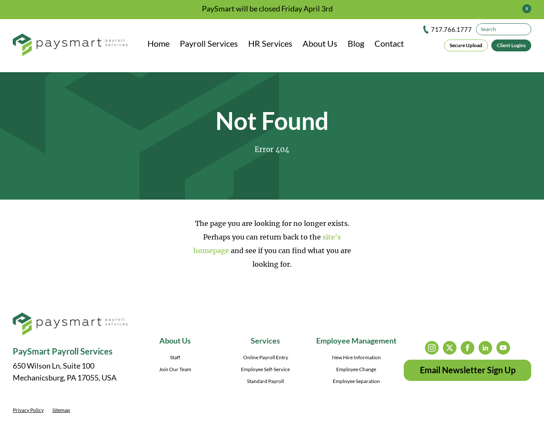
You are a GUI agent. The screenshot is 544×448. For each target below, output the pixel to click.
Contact (389, 43)
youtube (503, 348)
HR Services (270, 43)
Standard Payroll (265, 381)
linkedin (485, 348)
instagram (432, 348)
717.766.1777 (451, 29)
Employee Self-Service (265, 369)
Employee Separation (356, 381)
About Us (320, 43)
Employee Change (356, 369)
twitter (449, 348)
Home (158, 43)
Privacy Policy (28, 410)
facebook (467, 348)
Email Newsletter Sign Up (468, 370)
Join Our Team (175, 369)
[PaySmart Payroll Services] (70, 45)
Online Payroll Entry (265, 357)
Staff (175, 357)
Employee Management (356, 340)
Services (265, 340)
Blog (356, 43)
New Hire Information (356, 357)
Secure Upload (466, 45)
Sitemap (61, 410)
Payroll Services (209, 43)
